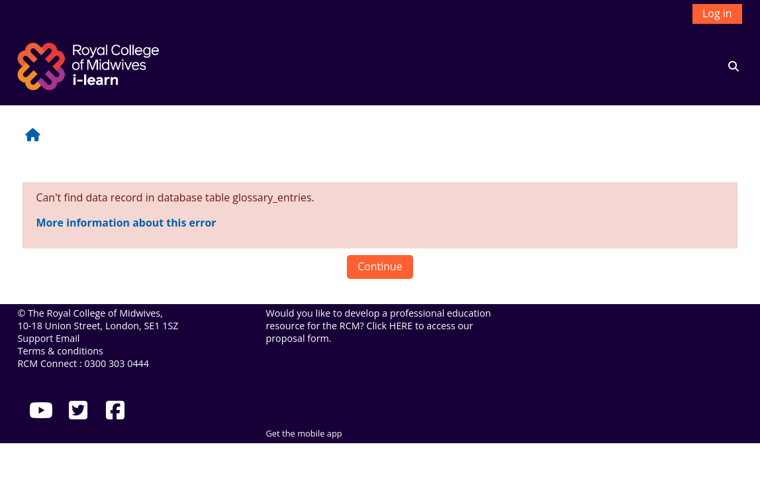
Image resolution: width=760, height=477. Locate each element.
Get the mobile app (303, 433)
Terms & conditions (60, 350)
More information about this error (126, 222)
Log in (717, 13)
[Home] (90, 65)
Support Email (48, 338)
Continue (380, 266)
